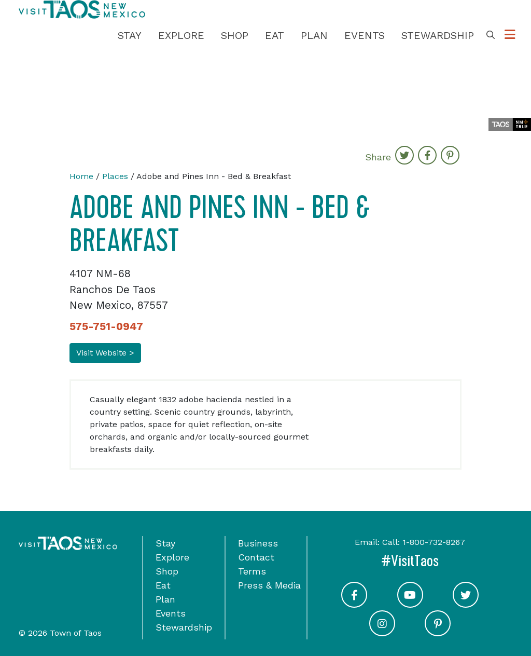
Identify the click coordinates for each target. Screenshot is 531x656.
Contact (256, 557)
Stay (130, 35)
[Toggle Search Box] (490, 35)
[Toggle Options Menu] (510, 35)
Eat (274, 35)
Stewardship (437, 35)
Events (364, 35)
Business (258, 543)
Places (115, 176)
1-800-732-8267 (433, 542)
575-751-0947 (106, 326)
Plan (314, 35)
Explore (181, 35)
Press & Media (269, 585)
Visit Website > (105, 353)
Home (81, 176)
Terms (252, 571)
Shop (234, 35)
